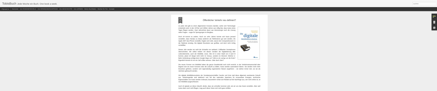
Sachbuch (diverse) (222, 27)
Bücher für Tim (103, 9)
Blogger (226, 89)
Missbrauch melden (234, 89)
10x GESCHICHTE (65, 9)
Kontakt (111, 9)
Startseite (15, 9)
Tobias (231, 24)
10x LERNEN (78, 9)
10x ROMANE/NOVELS (28, 9)
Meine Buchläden (90, 9)
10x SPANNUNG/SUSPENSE (48, 9)
